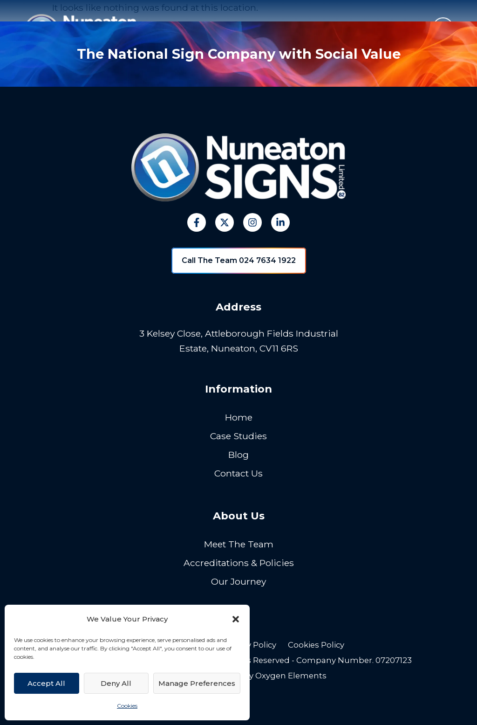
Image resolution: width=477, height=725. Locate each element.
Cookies (127, 705)
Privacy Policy (249, 644)
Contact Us (238, 473)
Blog (238, 454)
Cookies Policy (316, 644)
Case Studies (238, 436)
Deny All (116, 683)
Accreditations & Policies (239, 562)
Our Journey (238, 581)
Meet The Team (238, 544)
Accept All (46, 683)
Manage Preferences (196, 683)
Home (238, 417)
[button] (235, 619)
